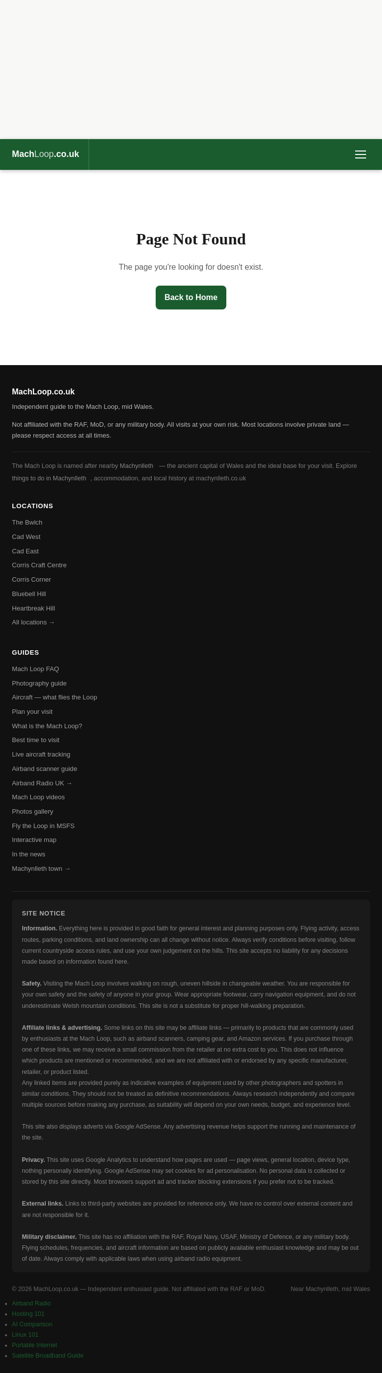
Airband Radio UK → (42, 783)
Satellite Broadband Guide (48, 1355)
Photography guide (39, 683)
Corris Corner (31, 579)
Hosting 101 (28, 1313)
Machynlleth (136, 465)
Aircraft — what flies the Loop (54, 697)
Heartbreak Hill (33, 608)
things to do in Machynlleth (49, 478)
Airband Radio (31, 1303)
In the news (28, 854)
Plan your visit (32, 711)
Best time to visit (35, 740)
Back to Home (191, 297)
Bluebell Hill (29, 594)
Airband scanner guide (44, 768)
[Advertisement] (191, 69)
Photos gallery (32, 811)
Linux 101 (25, 1334)
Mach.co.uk (45, 154)
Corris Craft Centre (39, 565)
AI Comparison (32, 1324)
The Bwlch (27, 522)
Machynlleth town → (41, 868)
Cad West (26, 536)
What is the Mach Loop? (47, 726)
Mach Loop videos (38, 797)
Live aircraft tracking (41, 754)
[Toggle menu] (360, 154)
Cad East (25, 551)
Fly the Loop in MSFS (43, 826)
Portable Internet (34, 1345)
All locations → (33, 622)
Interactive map (34, 839)
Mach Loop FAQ (35, 669)
